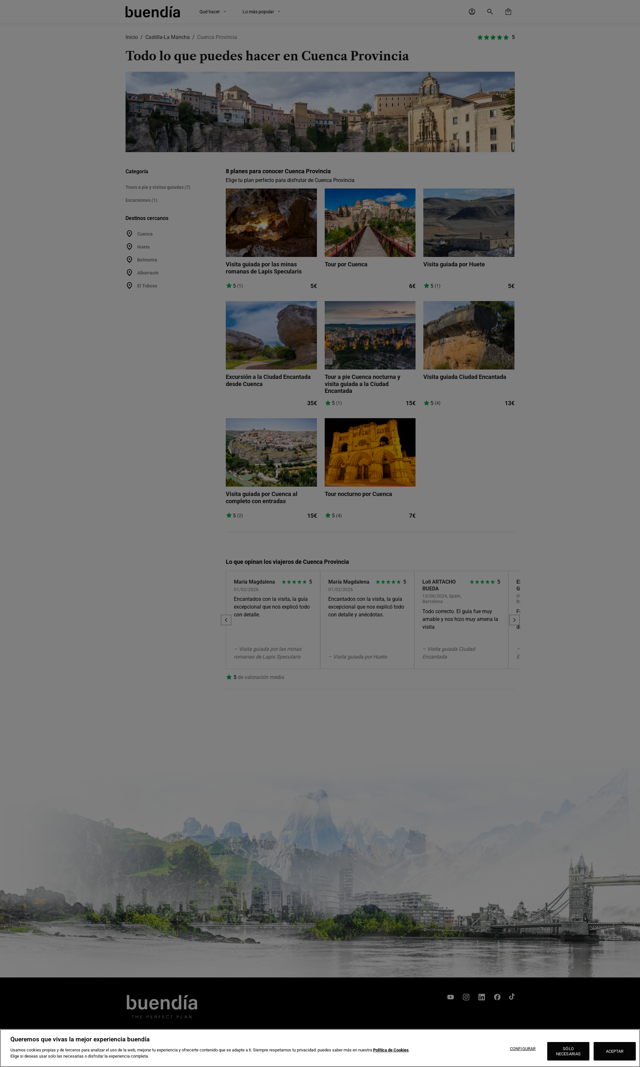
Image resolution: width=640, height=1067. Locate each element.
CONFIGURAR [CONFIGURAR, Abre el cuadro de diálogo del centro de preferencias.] (523, 1048)
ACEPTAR (615, 1051)
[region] (320, 1048)
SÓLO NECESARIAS (568, 1051)
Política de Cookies (391, 1050)
